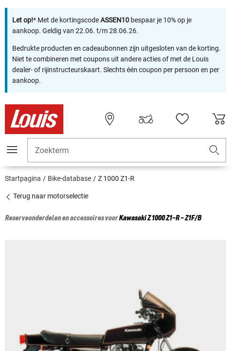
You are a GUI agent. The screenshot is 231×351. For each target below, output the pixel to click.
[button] (214, 150)
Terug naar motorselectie (46, 196)
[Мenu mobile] (12, 149)
